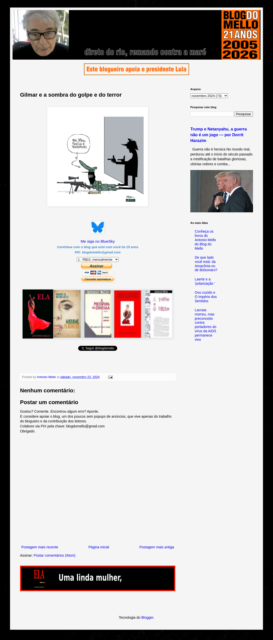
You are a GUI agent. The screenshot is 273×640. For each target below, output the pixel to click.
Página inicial (98, 547)
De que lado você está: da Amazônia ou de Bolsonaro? (206, 263)
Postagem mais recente (39, 547)
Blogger (147, 617)
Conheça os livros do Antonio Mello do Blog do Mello (205, 239)
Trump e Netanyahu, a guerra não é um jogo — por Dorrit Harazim (218, 135)
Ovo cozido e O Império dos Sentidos (206, 296)
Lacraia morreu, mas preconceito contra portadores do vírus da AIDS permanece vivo (205, 325)
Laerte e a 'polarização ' (205, 281)
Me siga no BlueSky (98, 241)
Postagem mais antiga (156, 547)
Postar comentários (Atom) (54, 555)
